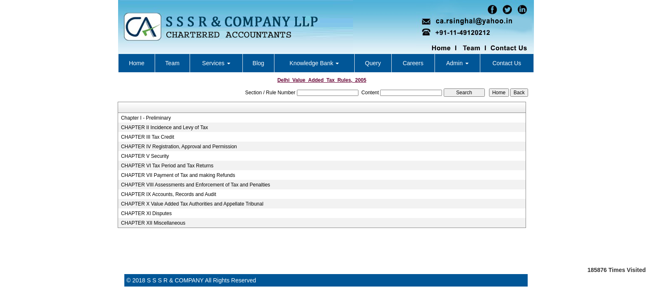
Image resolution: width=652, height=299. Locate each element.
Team (172, 63)
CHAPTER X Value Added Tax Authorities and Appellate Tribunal (192, 204)
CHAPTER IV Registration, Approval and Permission (179, 147)
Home (136, 63)
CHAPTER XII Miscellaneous (153, 223)
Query (373, 63)
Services (216, 63)
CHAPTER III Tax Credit (147, 137)
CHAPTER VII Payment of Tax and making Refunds (178, 175)
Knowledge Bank (314, 63)
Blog (258, 63)
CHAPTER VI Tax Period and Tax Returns (167, 166)
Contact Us (506, 63)
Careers (413, 63)
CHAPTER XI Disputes (146, 213)
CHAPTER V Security (145, 156)
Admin (457, 63)
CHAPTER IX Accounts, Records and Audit (168, 194)
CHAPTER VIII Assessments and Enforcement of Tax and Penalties (195, 185)
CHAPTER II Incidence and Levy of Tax (164, 127)
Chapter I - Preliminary (146, 118)
